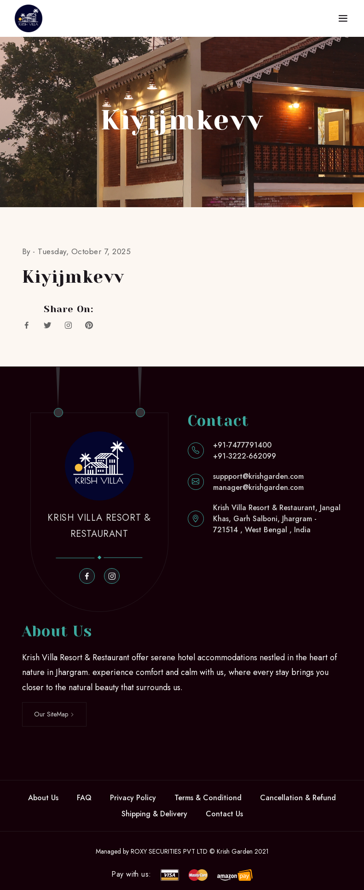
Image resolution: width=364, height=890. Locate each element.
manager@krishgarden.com (258, 487)
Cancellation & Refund (298, 797)
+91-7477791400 (242, 445)
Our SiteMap (54, 714)
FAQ (84, 797)
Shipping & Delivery (154, 814)
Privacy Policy (133, 797)
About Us (43, 797)
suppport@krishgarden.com (258, 476)
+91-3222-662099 (244, 456)
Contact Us (224, 814)
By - (30, 251)
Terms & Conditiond (208, 797)
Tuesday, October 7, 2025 (84, 251)
